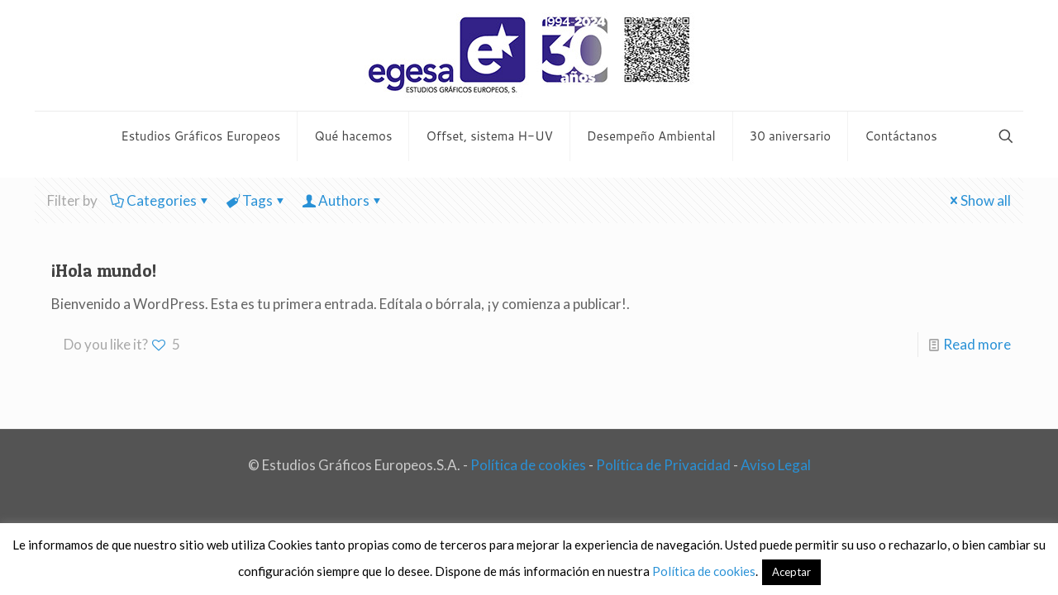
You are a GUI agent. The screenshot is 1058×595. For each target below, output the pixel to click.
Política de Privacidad (663, 465)
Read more (977, 344)
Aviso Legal (776, 465)
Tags (256, 200)
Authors (343, 200)
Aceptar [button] (791, 571)
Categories (160, 200)
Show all (978, 200)
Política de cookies (528, 465)
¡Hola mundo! (103, 270)
